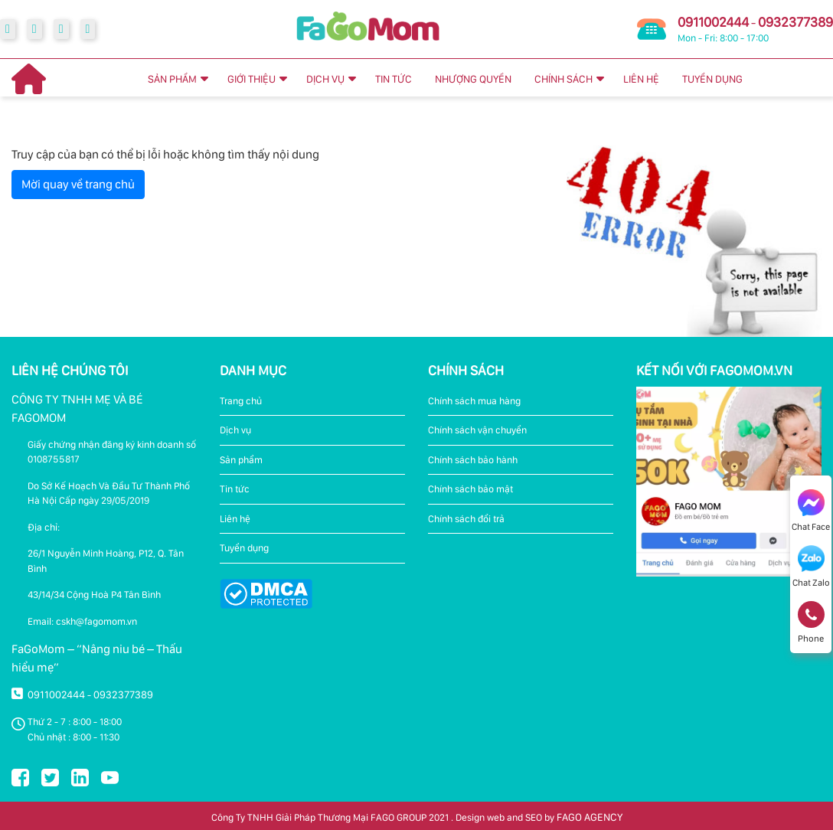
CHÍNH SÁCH (563, 79)
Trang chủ (241, 401)
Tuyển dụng (244, 548)
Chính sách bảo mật (470, 489)
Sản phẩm (241, 460)
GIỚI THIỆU (251, 79)
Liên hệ (235, 518)
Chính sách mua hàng (474, 401)
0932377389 (795, 22)
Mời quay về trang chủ (78, 184)
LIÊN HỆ (641, 79)
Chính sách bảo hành (473, 460)
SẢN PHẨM (172, 79)
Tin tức (235, 489)
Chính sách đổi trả (466, 518)
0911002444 (713, 22)
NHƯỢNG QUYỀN (473, 79)
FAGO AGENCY (589, 817)
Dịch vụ (235, 430)
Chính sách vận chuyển (477, 430)
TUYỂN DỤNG (712, 79)
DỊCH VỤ (325, 79)
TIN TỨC (393, 79)
